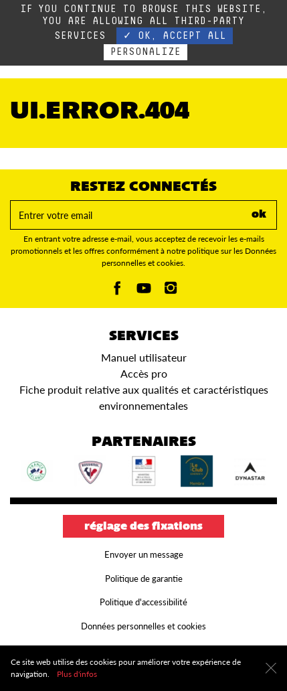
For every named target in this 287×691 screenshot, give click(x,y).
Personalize (145, 52)
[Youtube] (144, 291)
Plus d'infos (77, 674)
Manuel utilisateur (144, 357)
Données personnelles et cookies (143, 626)
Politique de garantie (144, 578)
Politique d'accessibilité (143, 602)
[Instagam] (171, 291)
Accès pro (143, 373)
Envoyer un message (143, 554)
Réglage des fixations (143, 527)
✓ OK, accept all (174, 36)
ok (259, 215)
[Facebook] (117, 291)
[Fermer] (271, 668)
